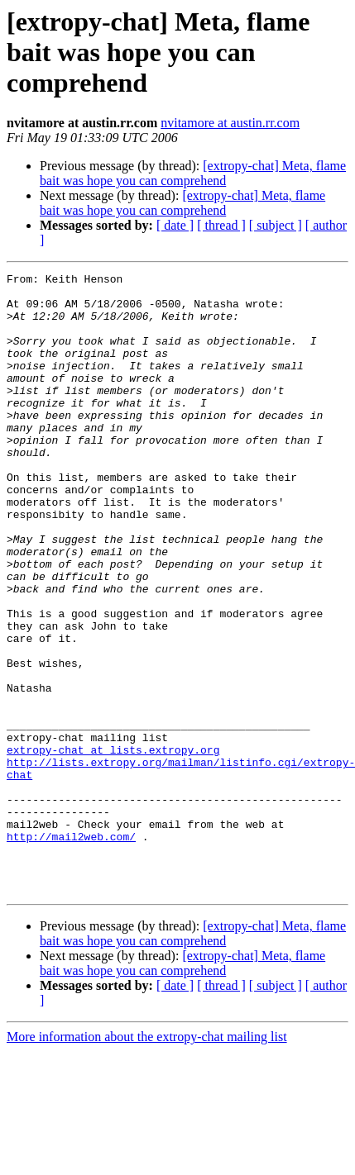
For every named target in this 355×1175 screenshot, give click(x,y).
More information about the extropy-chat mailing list (147, 1161)
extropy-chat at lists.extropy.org (113, 846)
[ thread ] (221, 225)
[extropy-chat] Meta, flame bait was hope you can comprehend (193, 173)
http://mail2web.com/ (71, 950)
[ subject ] (275, 225)
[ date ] (175, 225)
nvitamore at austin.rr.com (230, 123)
